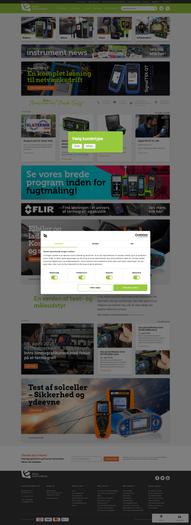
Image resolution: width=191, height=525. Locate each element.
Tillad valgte (95, 288)
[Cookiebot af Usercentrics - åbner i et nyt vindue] (137, 235)
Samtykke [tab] (59, 244)
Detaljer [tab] (95, 244)
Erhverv (89, 146)
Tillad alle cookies (130, 288)
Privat (77, 146)
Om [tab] (132, 244)
